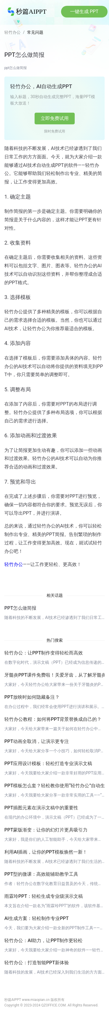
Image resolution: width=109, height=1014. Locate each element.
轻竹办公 (12, 32)
